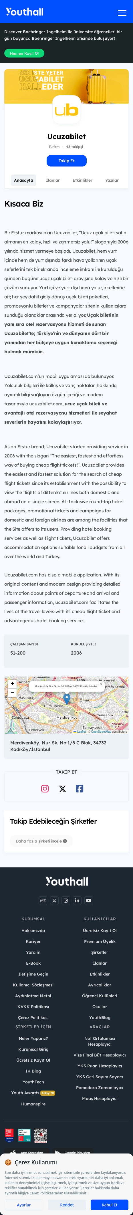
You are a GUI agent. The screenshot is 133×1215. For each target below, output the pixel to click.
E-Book (33, 963)
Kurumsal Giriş (33, 1049)
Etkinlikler (82, 180)
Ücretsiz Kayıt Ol (100, 930)
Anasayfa (23, 180)
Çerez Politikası (33, 1017)
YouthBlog (99, 1017)
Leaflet (80, 731)
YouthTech (33, 1082)
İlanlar (53, 180)
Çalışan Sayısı (24, 644)
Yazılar (112, 180)
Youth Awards (33, 1093)
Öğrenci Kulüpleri (99, 995)
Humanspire (33, 1104)
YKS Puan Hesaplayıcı (100, 1066)
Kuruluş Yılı (83, 644)
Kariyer (33, 941)
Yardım (33, 952)
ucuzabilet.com (45, 404)
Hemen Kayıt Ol (24, 53)
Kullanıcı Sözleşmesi (33, 985)
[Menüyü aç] (122, 13)
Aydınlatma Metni (33, 995)
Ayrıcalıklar (99, 985)
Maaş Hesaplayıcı (100, 1098)
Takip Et (66, 160)
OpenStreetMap (101, 731)
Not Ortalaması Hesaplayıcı (99, 1041)
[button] (66, 699)
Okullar (99, 1006)
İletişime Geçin (33, 974)
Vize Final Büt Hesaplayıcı (100, 1055)
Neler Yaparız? (33, 1038)
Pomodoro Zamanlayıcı (99, 1087)
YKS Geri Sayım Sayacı (99, 1076)
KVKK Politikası (33, 1006)
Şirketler (99, 952)
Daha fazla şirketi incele (41, 841)
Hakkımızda (33, 930)
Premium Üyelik (100, 941)
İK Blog (33, 1071)
